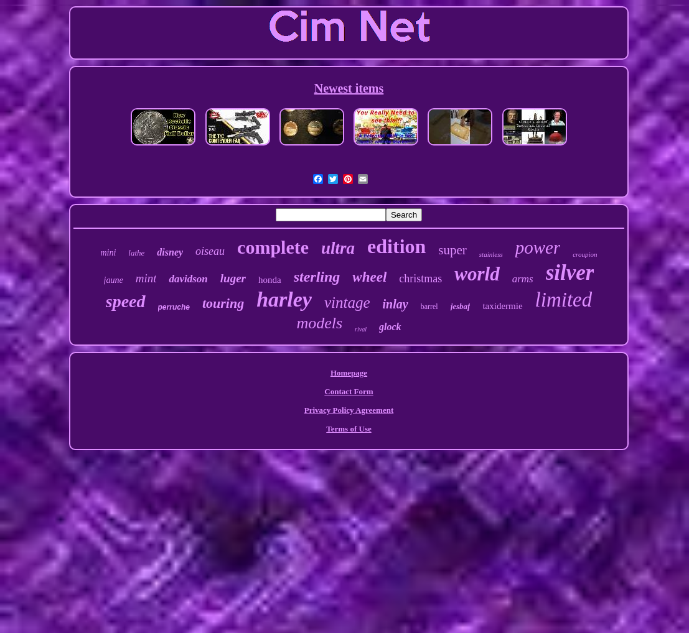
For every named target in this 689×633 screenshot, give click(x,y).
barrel (429, 306)
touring (223, 303)
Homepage (348, 372)
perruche (174, 307)
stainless (491, 254)
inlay (395, 304)
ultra (338, 248)
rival (361, 329)
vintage (347, 302)
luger (233, 278)
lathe (136, 252)
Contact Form (348, 391)
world (476, 274)
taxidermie (502, 306)
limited (564, 300)
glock (390, 326)
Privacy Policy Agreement (348, 410)
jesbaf (461, 306)
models (319, 323)
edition (396, 246)
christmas (420, 278)
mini (108, 252)
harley (284, 299)
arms (522, 279)
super (452, 250)
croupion (585, 254)
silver (570, 273)
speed (126, 301)
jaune (113, 280)
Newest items (349, 88)
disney (170, 252)
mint (146, 278)
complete (273, 247)
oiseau (210, 251)
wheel (369, 277)
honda (269, 280)
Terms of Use (348, 428)
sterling (317, 277)
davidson (188, 279)
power (538, 247)
